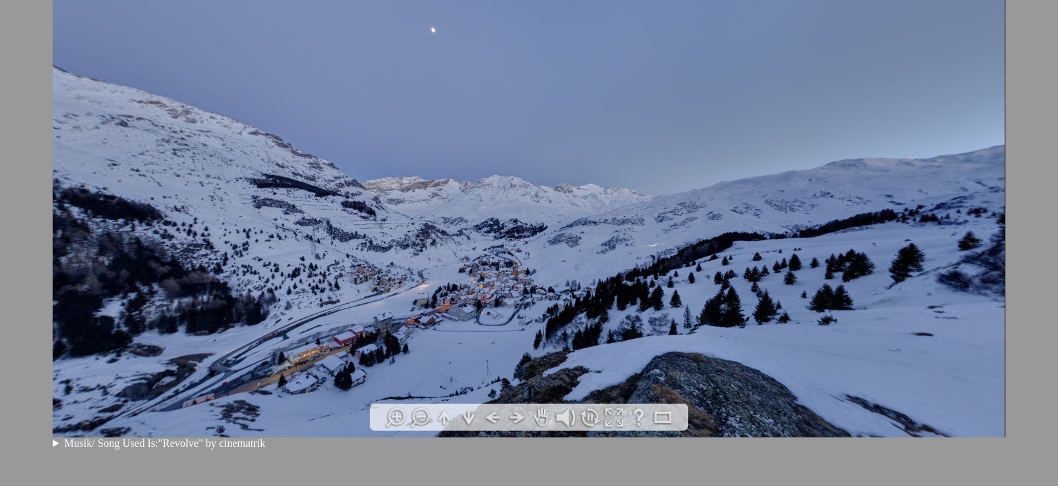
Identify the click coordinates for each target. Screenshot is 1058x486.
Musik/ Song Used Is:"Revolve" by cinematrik (164, 443)
